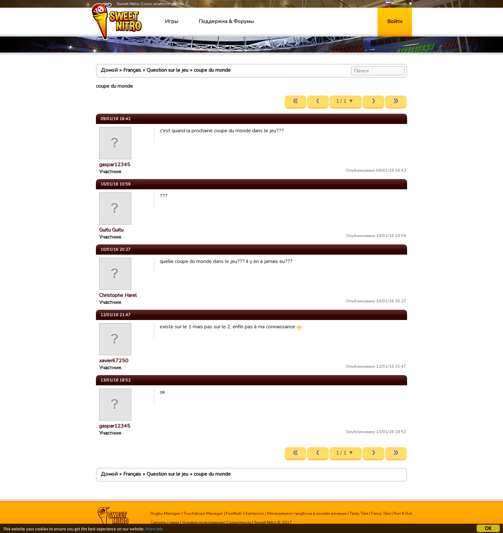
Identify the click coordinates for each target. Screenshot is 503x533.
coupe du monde (212, 70)
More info (154, 529)
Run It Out (403, 513)
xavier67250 (113, 360)
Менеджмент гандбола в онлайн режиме (307, 513)
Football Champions (245, 513)
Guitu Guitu (111, 230)
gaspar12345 (114, 164)
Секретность (238, 522)
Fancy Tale (381, 513)
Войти (394, 21)
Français (132, 70)
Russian (396, 4)
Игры (171, 21)
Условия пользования (203, 522)
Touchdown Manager (203, 513)
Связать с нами (164, 522)
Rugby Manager (165, 513)
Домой (109, 70)
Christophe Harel (118, 295)
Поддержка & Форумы (226, 21)
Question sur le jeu (167, 70)
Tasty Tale (359, 513)
